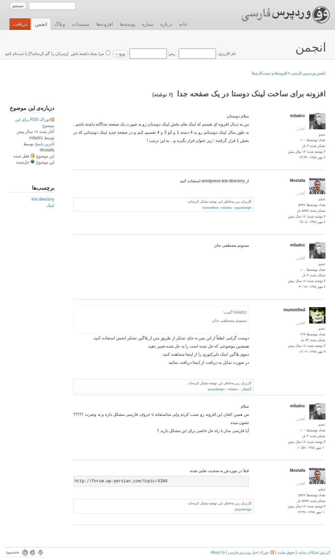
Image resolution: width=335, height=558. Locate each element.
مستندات (81, 24)
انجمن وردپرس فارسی (308, 73)
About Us (218, 552)
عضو (322, 134)
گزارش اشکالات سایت (314, 552)
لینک (50, 205)
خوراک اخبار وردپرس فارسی (251, 552)
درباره (166, 24)
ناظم (322, 199)
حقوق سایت (286, 552)
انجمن (41, 24)
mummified (210, 207)
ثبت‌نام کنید (14, 53)
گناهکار (246, 389)
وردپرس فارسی (279, 15)
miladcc (226, 207)
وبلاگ (59, 24)
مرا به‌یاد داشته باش (86, 53)
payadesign (243, 207)
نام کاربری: (207, 53)
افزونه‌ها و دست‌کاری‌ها (269, 73)
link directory (43, 199)
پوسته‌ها (127, 24)
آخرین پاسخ (44, 144)
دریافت (20, 24)
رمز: (151, 53)
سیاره (148, 24)
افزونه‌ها (104, 24)
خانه (183, 24)
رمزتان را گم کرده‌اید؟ (48, 53)
